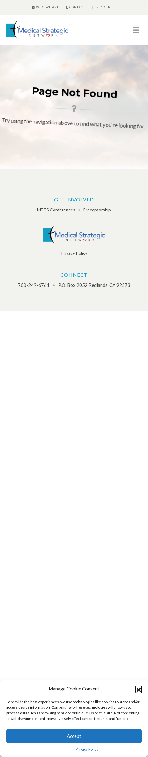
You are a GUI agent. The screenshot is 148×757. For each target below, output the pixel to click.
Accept (74, 736)
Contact (75, 7)
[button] (139, 689)
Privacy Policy (87, 749)
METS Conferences (56, 209)
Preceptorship (97, 209)
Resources (104, 7)
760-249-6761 (34, 285)
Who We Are (45, 7)
